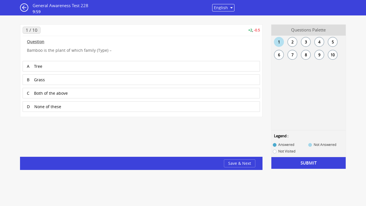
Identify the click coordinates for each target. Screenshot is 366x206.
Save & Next (239, 163)
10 (333, 55)
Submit (309, 163)
